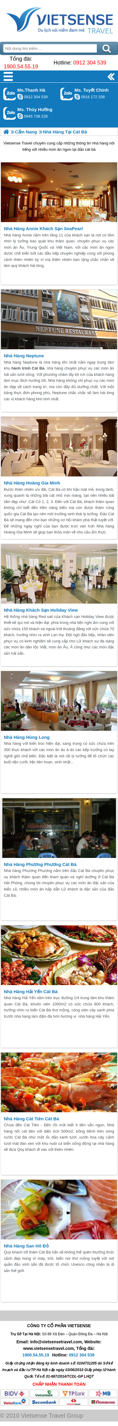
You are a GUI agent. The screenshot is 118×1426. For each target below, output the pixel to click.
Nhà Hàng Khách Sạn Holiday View (41, 610)
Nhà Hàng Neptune (24, 355)
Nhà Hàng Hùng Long (27, 737)
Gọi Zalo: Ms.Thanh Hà (9, 94)
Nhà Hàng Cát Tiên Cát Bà (31, 1118)
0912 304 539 (89, 63)
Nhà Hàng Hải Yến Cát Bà (31, 991)
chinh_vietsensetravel (77, 97)
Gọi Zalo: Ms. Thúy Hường (9, 113)
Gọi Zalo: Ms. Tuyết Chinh (66, 94)
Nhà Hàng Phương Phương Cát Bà (40, 864)
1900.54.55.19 (21, 67)
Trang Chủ (59, 19)
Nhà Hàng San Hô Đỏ (26, 1245)
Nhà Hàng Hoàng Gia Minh (32, 482)
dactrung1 (20, 116)
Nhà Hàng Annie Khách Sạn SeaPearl (43, 228)
